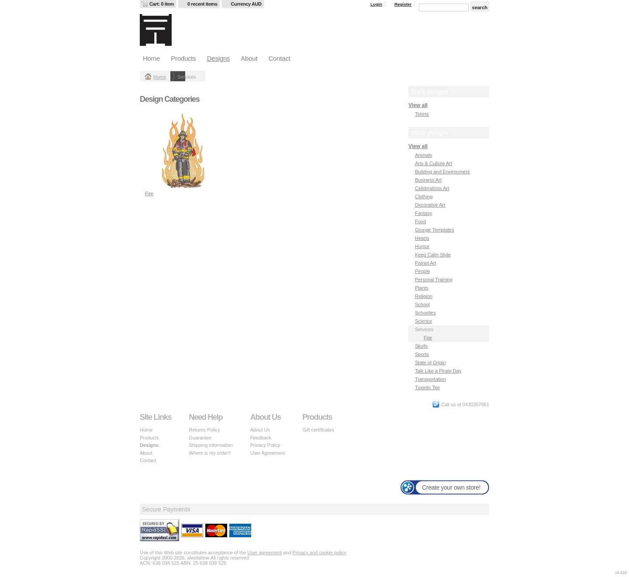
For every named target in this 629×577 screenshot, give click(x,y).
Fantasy (423, 213)
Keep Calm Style (433, 254)
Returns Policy (204, 429)
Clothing (423, 196)
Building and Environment (442, 171)
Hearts (422, 238)
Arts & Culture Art (433, 163)
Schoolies (425, 312)
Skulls (421, 346)
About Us (260, 429)
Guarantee (200, 437)
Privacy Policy (265, 445)
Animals (423, 155)
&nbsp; (183, 151)
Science (423, 321)
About (249, 58)
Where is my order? (210, 453)
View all (418, 105)
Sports (422, 354)
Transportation (430, 379)
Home (151, 58)
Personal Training (434, 279)
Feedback (260, 437)
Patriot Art (425, 263)
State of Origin (430, 362)
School (422, 304)
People (422, 271)
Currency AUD (246, 4)
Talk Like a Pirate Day (438, 370)
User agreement (264, 552)
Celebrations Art (432, 188)
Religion (423, 296)
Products (183, 58)
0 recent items (202, 4)
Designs (218, 58)
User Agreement (267, 453)
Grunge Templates (434, 229)
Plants (422, 287)
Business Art (428, 180)
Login (376, 4)
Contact (279, 58)
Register (403, 4)
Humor (422, 246)
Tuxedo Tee (427, 387)
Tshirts (422, 114)
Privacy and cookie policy (320, 552)
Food (420, 221)
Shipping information (210, 445)
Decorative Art (430, 204)
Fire (149, 193)
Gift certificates (318, 429)
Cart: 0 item (161, 4)
